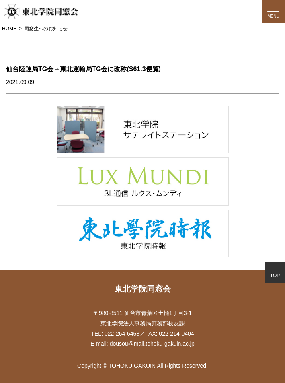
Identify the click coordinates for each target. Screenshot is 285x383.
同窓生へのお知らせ (46, 28)
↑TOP (275, 272)
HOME (9, 28)
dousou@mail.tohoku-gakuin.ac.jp (152, 343)
